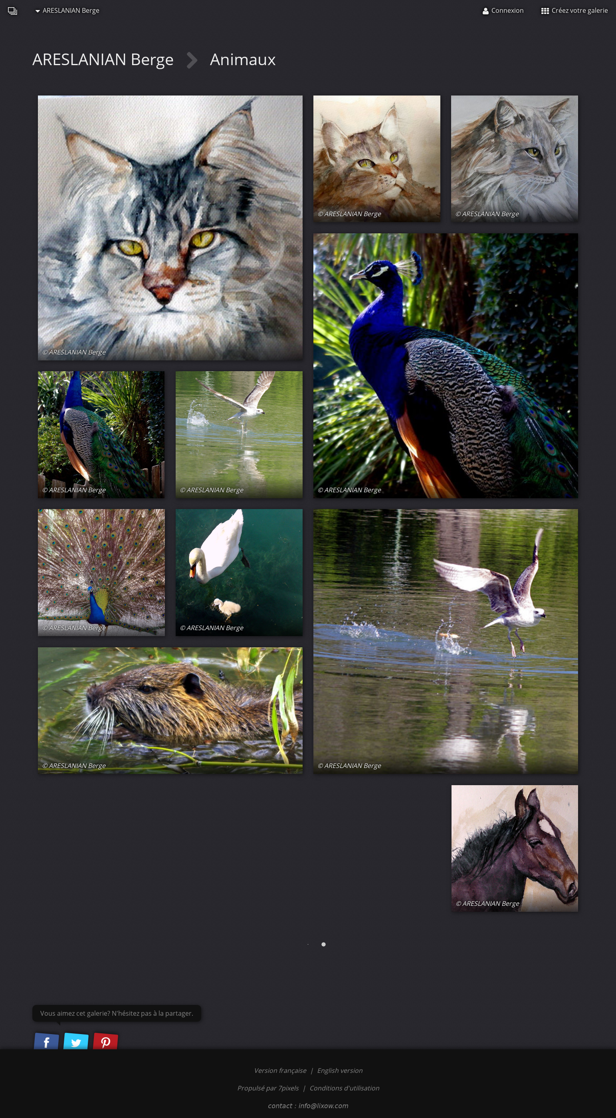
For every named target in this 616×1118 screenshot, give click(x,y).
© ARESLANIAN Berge (73, 352)
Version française (281, 1070)
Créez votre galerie (574, 10)
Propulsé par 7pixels (268, 1088)
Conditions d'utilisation (344, 1088)
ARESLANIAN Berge (67, 10)
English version (339, 1070)
